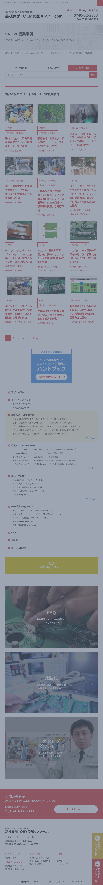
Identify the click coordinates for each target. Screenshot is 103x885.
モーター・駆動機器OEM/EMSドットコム (29, 518)
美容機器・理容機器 (15, 181)
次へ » (35, 338)
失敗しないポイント (19, 400)
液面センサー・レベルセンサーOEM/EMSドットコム (34, 510)
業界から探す (52, 68)
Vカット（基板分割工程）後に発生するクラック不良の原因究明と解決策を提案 (50, 256)
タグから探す (82, 68)
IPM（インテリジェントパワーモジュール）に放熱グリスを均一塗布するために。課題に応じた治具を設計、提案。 (18, 258)
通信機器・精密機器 (47, 185)
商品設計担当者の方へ (21, 408)
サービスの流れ (17, 548)
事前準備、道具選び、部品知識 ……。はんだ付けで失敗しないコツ (40, 434)
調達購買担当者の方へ (21, 404)
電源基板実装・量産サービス (24, 484)
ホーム (71, 10)
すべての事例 (21, 68)
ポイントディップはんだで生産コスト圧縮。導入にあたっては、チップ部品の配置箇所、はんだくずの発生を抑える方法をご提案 (83, 196)
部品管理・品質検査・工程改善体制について (30, 487)
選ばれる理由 (16, 392)
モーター (42, 245)
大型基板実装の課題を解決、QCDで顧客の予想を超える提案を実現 (51, 315)
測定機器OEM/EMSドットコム (24, 521)
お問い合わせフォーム (51, 565)
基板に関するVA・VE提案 (40, 858)
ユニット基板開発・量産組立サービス (28, 491)
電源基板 (18, 150)
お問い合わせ (75, 809)
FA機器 (10, 128)
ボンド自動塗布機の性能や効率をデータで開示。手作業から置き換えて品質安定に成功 (18, 192)
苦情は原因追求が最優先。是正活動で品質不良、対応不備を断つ (39, 419)
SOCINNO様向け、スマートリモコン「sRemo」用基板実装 (37, 453)
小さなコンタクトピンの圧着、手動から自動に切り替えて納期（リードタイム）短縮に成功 (83, 139)
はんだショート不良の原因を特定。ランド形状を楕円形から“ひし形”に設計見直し (83, 256)
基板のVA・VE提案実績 (21, 415)
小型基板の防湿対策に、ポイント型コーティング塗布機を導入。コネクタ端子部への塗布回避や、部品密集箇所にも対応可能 (50, 201)
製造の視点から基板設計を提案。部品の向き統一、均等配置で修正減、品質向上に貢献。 (83, 312)
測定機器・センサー (79, 245)
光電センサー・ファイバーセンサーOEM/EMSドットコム (36, 514)
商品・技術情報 (17, 476)
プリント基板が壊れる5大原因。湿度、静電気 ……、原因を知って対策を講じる (45, 426)
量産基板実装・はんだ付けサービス (27, 480)
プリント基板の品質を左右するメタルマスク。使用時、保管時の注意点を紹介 (44, 430)
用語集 (93, 10)
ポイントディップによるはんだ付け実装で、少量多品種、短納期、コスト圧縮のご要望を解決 (18, 312)
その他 (74, 181)
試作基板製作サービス (21, 495)
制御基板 (41, 150)
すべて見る (90, 438)
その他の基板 (75, 210)
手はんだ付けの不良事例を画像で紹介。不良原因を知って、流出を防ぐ (42, 423)
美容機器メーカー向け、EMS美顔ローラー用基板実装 (34, 457)
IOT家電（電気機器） (16, 133)
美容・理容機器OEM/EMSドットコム (27, 525)
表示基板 (9, 150)
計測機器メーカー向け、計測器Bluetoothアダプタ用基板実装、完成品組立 (43, 464)
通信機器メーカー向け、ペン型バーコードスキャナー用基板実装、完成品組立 (44, 460)
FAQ (82, 10)
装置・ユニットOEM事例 (21, 445)
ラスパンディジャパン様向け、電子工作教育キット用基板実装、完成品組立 (44, 449)
